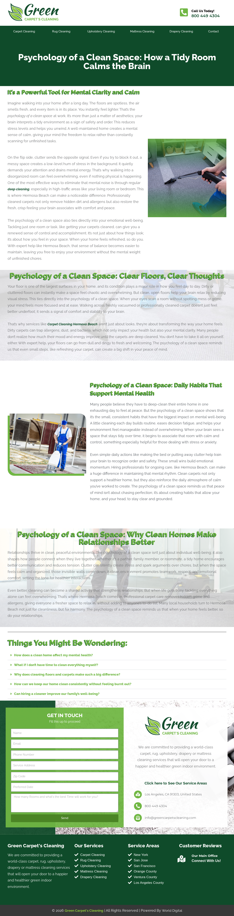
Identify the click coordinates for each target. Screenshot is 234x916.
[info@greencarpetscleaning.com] (138, 817)
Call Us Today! (204, 11)
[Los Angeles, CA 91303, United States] (138, 794)
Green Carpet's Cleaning (83, 910)
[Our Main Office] (182, 859)
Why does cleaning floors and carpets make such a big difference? (70, 674)
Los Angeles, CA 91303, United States (173, 794)
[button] (117, 655)
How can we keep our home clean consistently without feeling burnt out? (76, 684)
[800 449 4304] (138, 806)
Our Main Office (205, 855)
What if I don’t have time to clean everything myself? (59, 665)
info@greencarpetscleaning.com (170, 817)
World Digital (173, 910)
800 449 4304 (206, 15)
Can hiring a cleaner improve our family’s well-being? (59, 693)
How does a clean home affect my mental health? (56, 655)
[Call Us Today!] (184, 13)
